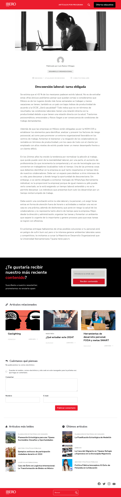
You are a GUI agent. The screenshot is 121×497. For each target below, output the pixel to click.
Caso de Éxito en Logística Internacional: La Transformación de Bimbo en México (36, 467)
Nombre (9, 396)
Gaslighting (14, 333)
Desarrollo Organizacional (60, 71)
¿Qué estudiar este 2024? (60, 337)
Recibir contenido (89, 281)
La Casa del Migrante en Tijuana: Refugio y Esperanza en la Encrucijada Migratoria (93, 452)
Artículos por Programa (71, 5)
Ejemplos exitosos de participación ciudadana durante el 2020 (34, 452)
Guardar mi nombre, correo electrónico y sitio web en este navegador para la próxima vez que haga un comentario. (42, 371)
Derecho (78, 448)
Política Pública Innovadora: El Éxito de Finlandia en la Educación (92, 466)
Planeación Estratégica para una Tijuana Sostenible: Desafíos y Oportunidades (36, 438)
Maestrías (50, 334)
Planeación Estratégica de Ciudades (33, 434)
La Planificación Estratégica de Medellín (93, 437)
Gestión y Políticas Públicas (29, 448)
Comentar (10, 377)
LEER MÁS (33, 339)
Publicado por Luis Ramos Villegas (60, 66)
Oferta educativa (104, 4)
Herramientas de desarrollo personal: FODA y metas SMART (96, 337)
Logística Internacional (28, 462)
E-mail (45, 396)
